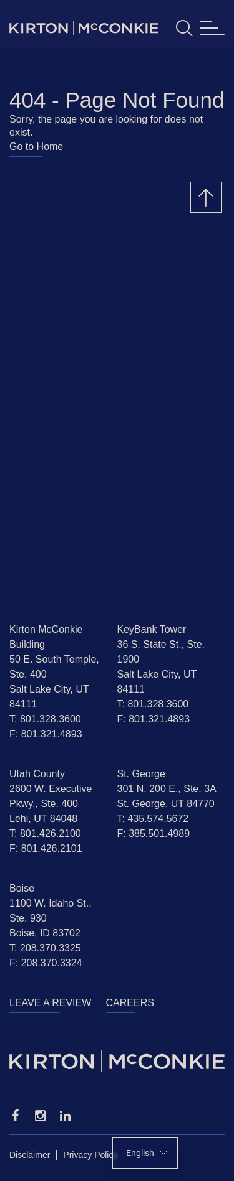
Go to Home (36, 146)
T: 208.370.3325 (45, 948)
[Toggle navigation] (212, 28)
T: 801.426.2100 (45, 833)
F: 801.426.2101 (45, 848)
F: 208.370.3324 (45, 963)
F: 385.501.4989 (153, 833)
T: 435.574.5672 (153, 818)
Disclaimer (29, 1155)
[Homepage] (117, 1061)
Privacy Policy (90, 1155)
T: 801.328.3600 (45, 719)
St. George (141, 773)
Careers (130, 1002)
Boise (21, 888)
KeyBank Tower (152, 629)
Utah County (37, 773)
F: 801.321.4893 (45, 734)
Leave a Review (50, 1002)
